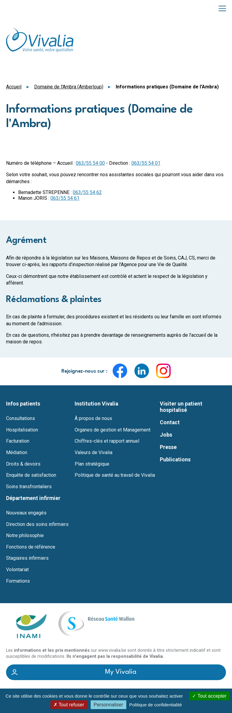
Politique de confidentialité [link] (155, 704)
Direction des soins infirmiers (37, 524)
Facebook (120, 371)
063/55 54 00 (90, 163)
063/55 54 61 (64, 198)
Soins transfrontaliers (29, 486)
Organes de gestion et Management (112, 430)
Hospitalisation (22, 430)
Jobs (166, 435)
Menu (222, 8)
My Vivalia (121, 672)
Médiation (16, 452)
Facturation (17, 441)
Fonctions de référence (30, 547)
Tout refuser (68, 704)
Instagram (163, 371)
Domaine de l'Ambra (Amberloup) (68, 87)
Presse (168, 447)
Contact (170, 422)
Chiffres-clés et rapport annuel (107, 441)
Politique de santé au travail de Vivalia (115, 475)
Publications (175, 460)
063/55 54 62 (87, 192)
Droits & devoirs (23, 464)
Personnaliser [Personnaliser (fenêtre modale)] (108, 704)
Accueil (13, 87)
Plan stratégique (92, 464)
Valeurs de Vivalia (93, 452)
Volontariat (17, 569)
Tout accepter (209, 696)
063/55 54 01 (145, 163)
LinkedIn (141, 371)
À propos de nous (93, 418)
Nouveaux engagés (26, 513)
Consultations (20, 418)
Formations (18, 581)
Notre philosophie (25, 535)
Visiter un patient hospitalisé (181, 407)
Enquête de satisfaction (31, 475)
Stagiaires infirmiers (27, 558)
